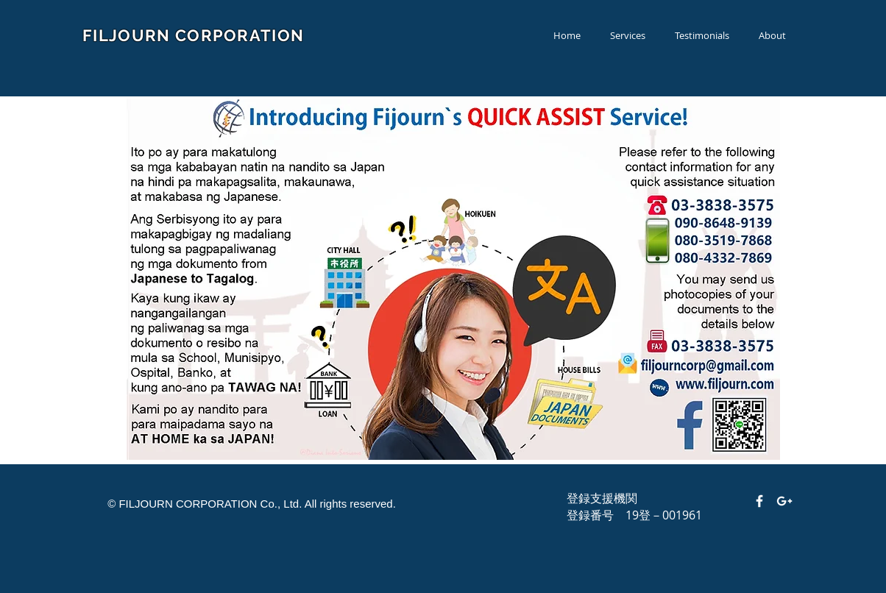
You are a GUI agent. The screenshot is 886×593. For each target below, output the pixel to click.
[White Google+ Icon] (784, 501)
